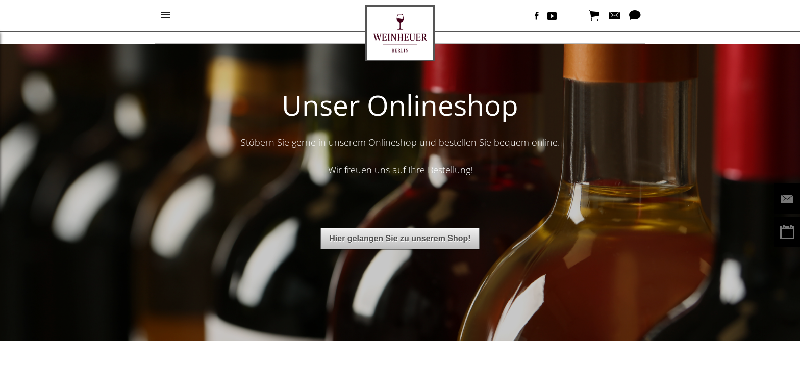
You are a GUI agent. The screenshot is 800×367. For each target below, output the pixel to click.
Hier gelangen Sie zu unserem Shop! (399, 238)
